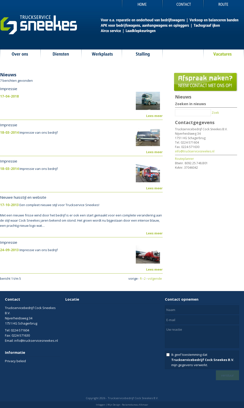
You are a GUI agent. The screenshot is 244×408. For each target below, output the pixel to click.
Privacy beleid (15, 361)
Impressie (8, 88)
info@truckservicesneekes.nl (194, 151)
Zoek (215, 113)
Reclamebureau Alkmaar (135, 404)
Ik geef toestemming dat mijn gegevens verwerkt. (202, 359)
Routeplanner (184, 159)
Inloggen (100, 404)
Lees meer (154, 116)
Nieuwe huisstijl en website (23, 197)
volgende (155, 278)
